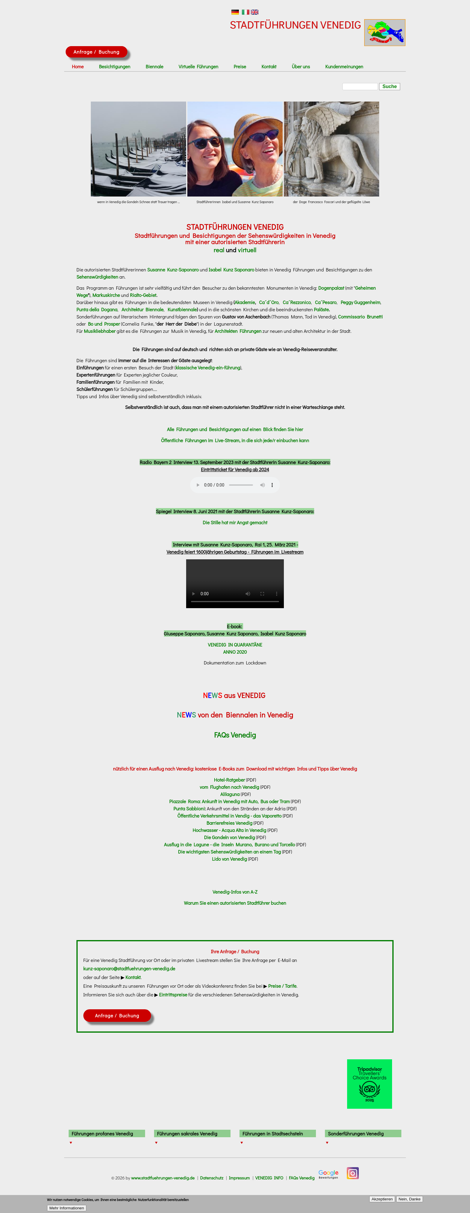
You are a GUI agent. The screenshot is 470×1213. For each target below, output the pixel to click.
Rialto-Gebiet (143, 295)
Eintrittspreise (173, 994)
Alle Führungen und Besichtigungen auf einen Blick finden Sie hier (235, 429)
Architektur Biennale (143, 309)
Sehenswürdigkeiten (97, 277)
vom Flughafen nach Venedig (229, 787)
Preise (240, 67)
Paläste (321, 309)
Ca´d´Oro (268, 302)
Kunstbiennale (182, 309)
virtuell (247, 250)
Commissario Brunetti (360, 316)
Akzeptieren (382, 1199)
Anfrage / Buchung (96, 52)
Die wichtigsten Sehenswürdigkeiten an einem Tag (229, 851)
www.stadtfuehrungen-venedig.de (163, 1177)
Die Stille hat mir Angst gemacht (235, 522)
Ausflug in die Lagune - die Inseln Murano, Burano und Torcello (229, 844)
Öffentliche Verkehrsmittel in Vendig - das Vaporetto (229, 815)
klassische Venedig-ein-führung (208, 367)
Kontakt (269, 67)
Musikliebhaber (100, 331)
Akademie (245, 302)
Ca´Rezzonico (297, 302)
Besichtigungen (114, 67)
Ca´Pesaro (326, 302)
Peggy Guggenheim (360, 302)
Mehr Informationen (66, 1208)
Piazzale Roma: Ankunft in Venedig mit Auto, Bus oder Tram (229, 801)
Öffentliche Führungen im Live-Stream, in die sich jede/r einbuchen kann (235, 440)
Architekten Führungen (238, 331)
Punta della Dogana (97, 309)
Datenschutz (211, 1177)
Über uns (301, 67)
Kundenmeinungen (344, 67)
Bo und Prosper (104, 324)
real (219, 250)
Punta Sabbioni (189, 808)
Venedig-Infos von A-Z (235, 892)
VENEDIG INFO (269, 1177)
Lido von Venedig (229, 859)
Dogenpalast (331, 288)
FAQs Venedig (302, 1177)
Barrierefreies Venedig (230, 823)
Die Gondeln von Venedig (229, 837)
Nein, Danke (410, 1199)
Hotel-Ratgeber (229, 780)
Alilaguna (229, 794)
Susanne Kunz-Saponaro (172, 269)
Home (78, 67)
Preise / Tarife (282, 986)
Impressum (239, 1177)
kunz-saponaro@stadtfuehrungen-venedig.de (129, 968)
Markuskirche (106, 295)
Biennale (154, 67)
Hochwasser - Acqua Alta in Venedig (229, 830)
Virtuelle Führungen (198, 67)
